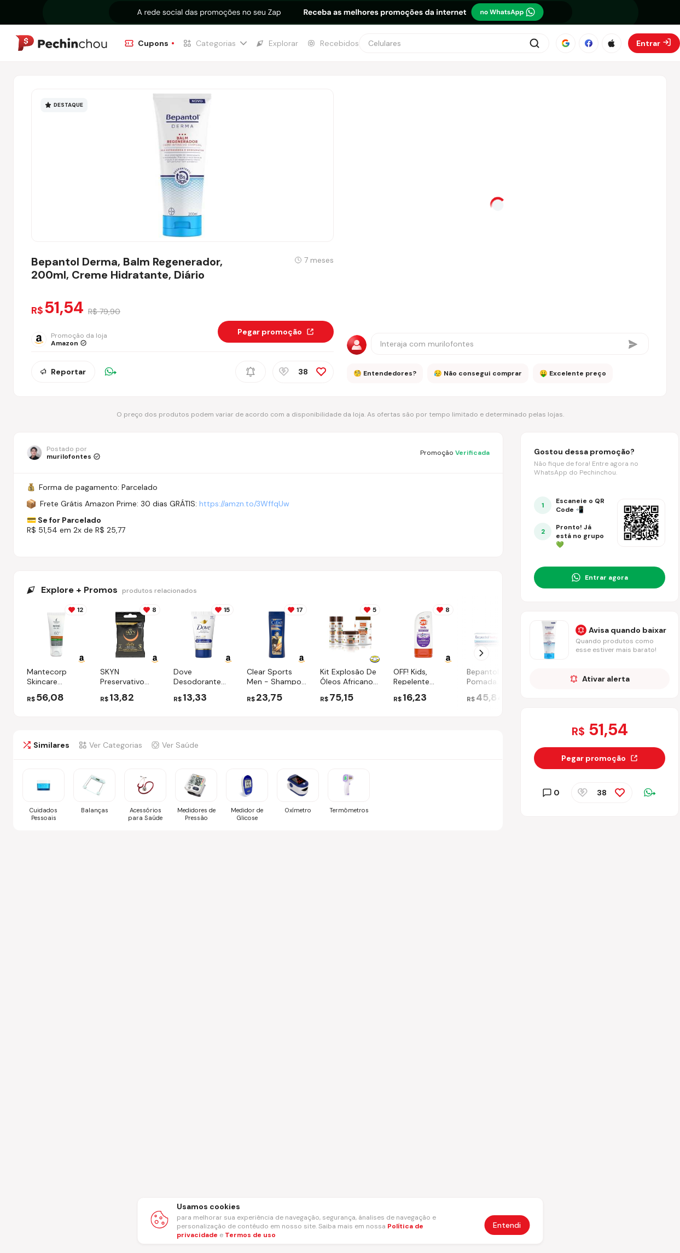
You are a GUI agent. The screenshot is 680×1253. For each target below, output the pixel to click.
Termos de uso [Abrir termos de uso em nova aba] (250, 1235)
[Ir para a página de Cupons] (149, 43)
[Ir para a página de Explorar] (276, 43)
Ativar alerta (600, 679)
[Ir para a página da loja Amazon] (75, 339)
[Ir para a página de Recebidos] (333, 43)
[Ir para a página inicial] (61, 43)
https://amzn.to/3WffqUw (244, 504)
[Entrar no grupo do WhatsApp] (599, 577)
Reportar (63, 372)
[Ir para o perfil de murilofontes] (63, 452)
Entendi (507, 1225)
